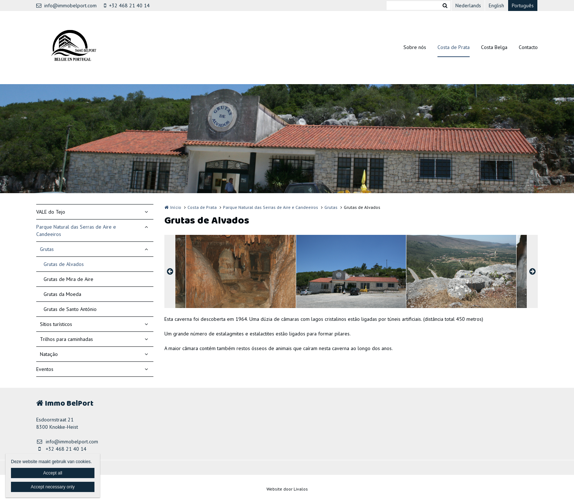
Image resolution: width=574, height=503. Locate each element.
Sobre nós (414, 47)
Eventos (44, 369)
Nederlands (468, 5)
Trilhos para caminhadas (66, 339)
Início (175, 207)
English (496, 5)
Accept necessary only (53, 486)
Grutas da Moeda (62, 294)
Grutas (47, 249)
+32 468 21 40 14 (127, 5)
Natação (49, 354)
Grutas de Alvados (64, 264)
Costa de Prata (453, 47)
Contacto (528, 47)
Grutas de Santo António (70, 309)
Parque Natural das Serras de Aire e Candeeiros (76, 230)
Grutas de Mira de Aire (68, 279)
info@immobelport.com (66, 5)
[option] (351, 271)
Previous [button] (169, 271)
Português (523, 5)
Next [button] (532, 271)
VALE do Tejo (50, 212)
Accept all (52, 473)
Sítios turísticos (56, 324)
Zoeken (444, 5)
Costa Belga (494, 47)
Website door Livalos (287, 489)
